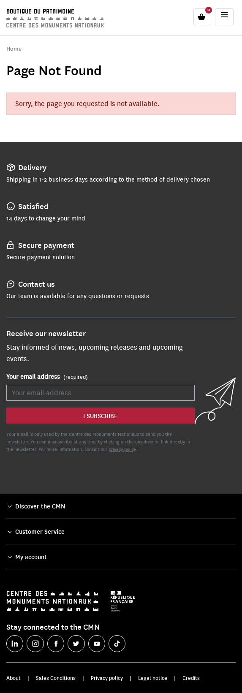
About (13, 678)
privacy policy (122, 449)
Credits (191, 678)
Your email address (47, 376)
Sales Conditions (56, 678)
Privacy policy (107, 678)
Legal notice (152, 678)
